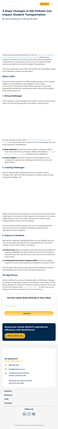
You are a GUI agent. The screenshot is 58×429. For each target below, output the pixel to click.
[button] (45, 4)
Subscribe (27, 313)
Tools (6, 399)
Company (8, 403)
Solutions (8, 391)
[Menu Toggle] (52, 4)
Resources (8, 395)
